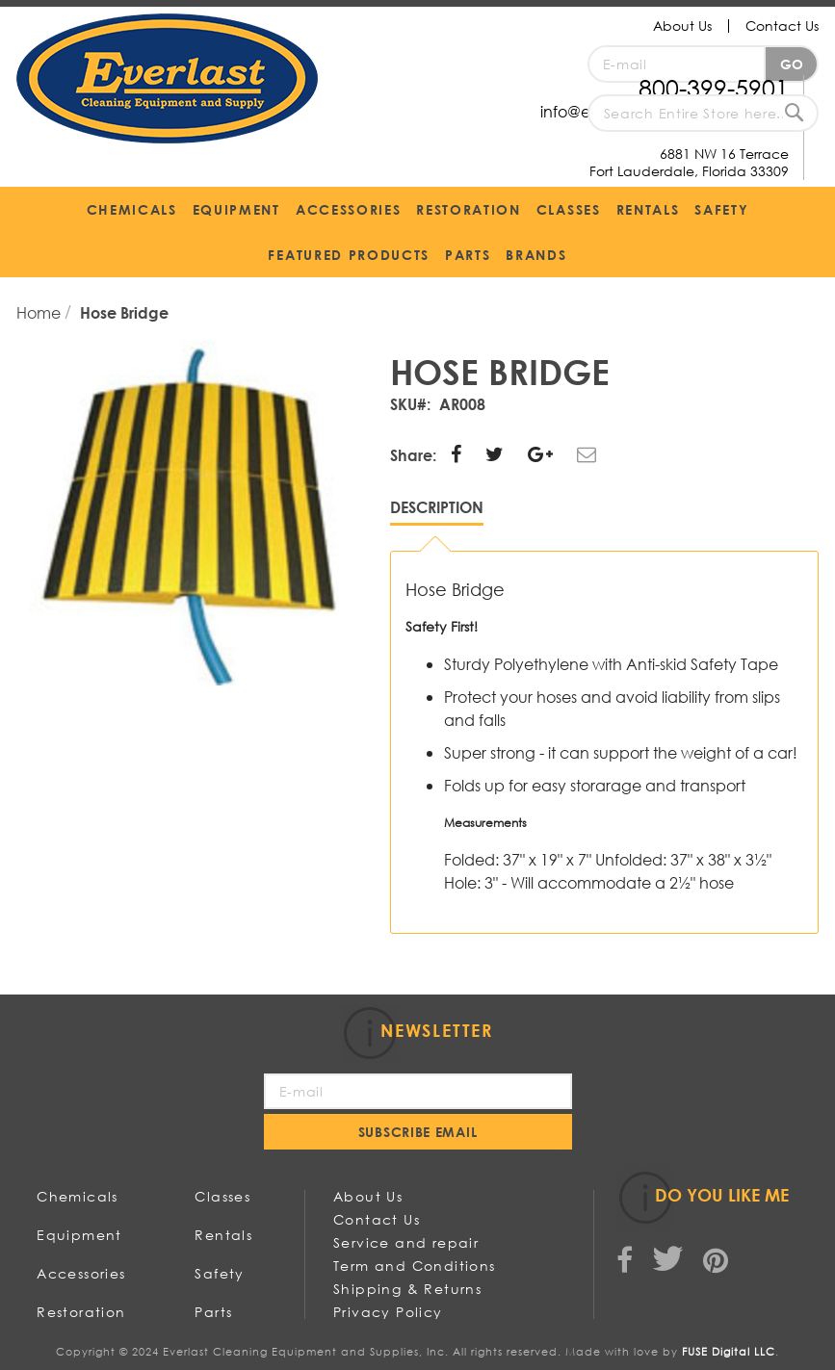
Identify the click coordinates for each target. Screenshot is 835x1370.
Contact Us (782, 25)
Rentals (223, 1235)
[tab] (436, 512)
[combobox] (703, 113)
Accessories (81, 1273)
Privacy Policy (388, 1312)
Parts (213, 1312)
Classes (222, 1196)
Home (40, 312)
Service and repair (406, 1242)
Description (436, 507)
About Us (682, 25)
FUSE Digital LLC (728, 1351)
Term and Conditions (414, 1265)
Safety (219, 1273)
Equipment (79, 1235)
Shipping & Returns (407, 1289)
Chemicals (77, 1196)
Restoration (81, 1312)
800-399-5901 (714, 87)
